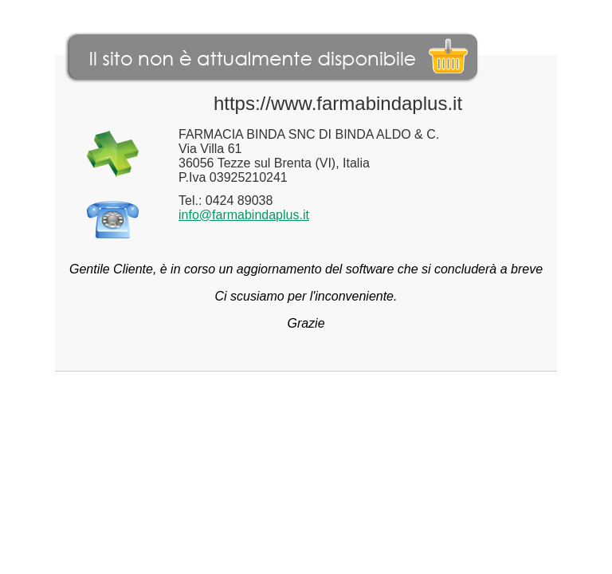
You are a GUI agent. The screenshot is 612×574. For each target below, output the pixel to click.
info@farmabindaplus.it (243, 215)
